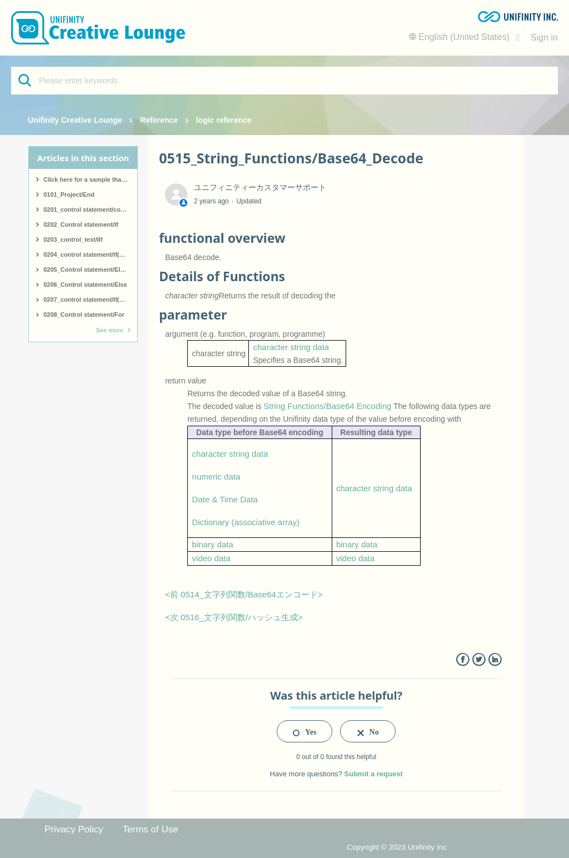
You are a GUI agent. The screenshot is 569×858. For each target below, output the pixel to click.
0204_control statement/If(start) (88, 254)
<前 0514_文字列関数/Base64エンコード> (243, 594)
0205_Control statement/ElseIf (87, 269)
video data (211, 558)
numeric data (216, 476)
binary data (212, 544)
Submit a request (373, 774)
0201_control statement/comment (90, 209)
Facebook (463, 660)
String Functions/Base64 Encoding (327, 406)
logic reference (224, 120)
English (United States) (460, 37)
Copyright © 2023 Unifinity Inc (397, 847)
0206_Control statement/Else (85, 284)
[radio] (304, 731)
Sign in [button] (544, 37)
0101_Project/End (68, 194)
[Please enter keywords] (284, 80)
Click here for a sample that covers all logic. (90, 179)
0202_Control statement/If (80, 224)
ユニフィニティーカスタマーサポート (260, 187)
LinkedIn (495, 660)
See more (110, 330)
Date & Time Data (225, 499)
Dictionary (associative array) (246, 522)
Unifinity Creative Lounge (75, 120)
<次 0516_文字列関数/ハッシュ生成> (234, 617)
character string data (291, 347)
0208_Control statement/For (83, 314)
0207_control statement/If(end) (87, 299)
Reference (159, 120)
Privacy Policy (73, 829)
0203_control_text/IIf (72, 239)
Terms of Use (150, 829)
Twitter (479, 660)
